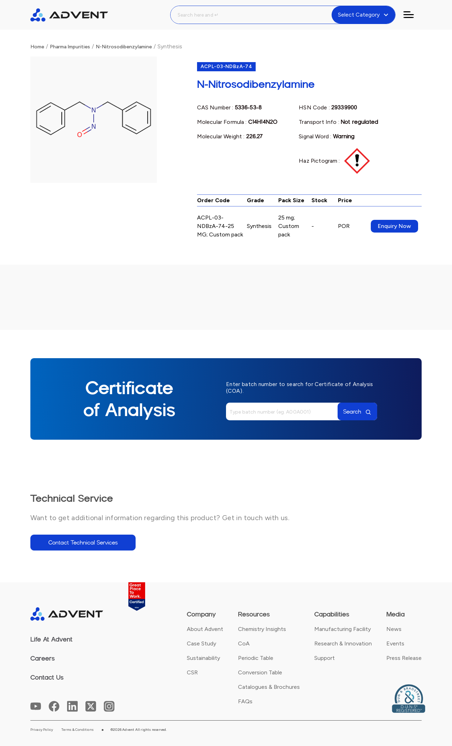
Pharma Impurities (70, 47)
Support (324, 658)
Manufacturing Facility (342, 629)
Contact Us (47, 677)
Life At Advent (51, 639)
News (394, 629)
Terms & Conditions (77, 730)
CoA (244, 643)
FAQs (245, 701)
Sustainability (203, 658)
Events (395, 643)
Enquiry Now (394, 226)
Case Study (201, 643)
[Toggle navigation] (413, 15)
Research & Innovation (343, 643)
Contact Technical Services (83, 542)
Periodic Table (255, 658)
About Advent (205, 629)
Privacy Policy (41, 730)
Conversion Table (260, 672)
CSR (192, 672)
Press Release (404, 658)
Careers (42, 658)
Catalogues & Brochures (269, 687)
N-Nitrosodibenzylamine (124, 47)
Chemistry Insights (262, 629)
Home (37, 47)
